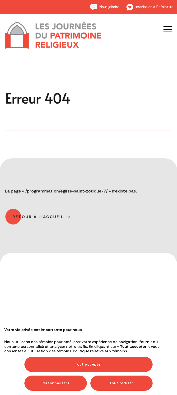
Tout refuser (121, 352)
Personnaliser (56, 352)
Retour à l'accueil (39, 218)
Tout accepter (88, 333)
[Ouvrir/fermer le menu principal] (164, 29)
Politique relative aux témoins (100, 319)
